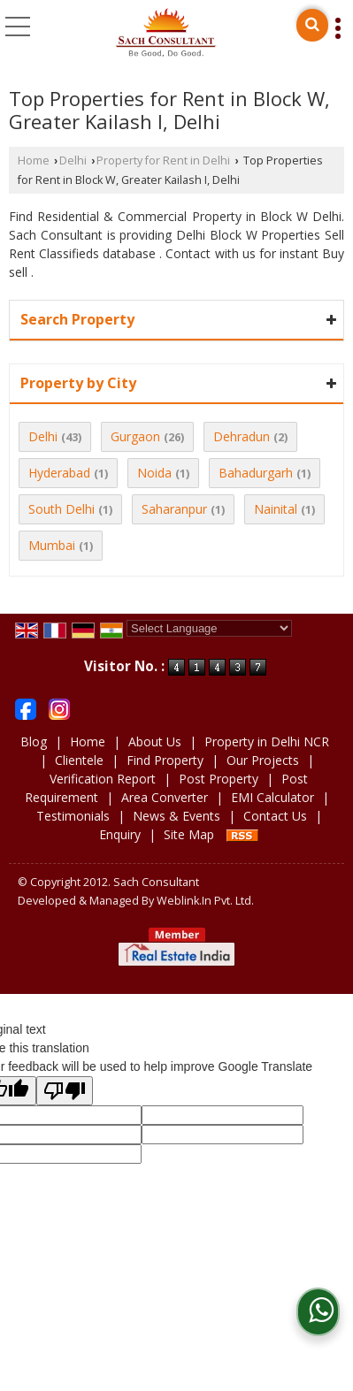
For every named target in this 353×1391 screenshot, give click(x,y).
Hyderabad (59, 472)
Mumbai (51, 545)
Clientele (79, 760)
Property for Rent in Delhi (163, 160)
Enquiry (120, 834)
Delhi (73, 160)
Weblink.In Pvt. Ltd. (205, 900)
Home (34, 160)
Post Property (218, 778)
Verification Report (103, 778)
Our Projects (262, 760)
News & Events (176, 815)
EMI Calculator (272, 797)
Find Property (165, 760)
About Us (154, 741)
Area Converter (164, 797)
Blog (33, 741)
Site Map (189, 834)
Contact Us (275, 815)
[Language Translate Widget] (209, 628)
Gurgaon (135, 436)
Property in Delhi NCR (266, 741)
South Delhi (61, 509)
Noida (154, 472)
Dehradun (241, 436)
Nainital (275, 509)
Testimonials (73, 815)
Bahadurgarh (256, 472)
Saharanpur (174, 509)
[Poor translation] (64, 1090)
